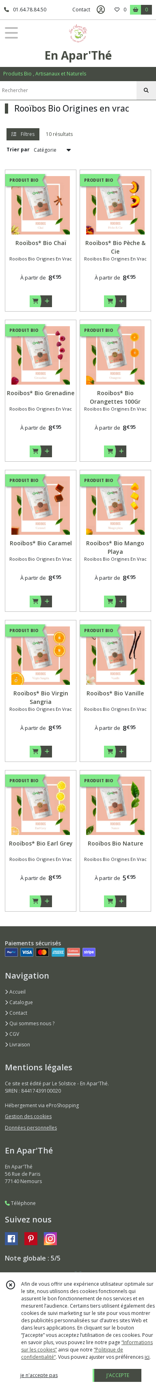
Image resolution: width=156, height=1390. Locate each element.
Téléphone (20, 1203)
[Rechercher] (146, 90)
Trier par (18, 149)
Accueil (15, 991)
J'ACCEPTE (117, 1375)
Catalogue (19, 1002)
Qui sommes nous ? (29, 1023)
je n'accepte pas (39, 1375)
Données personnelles (31, 1127)
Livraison (17, 1044)
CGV (12, 1034)
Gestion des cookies (28, 1116)
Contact (81, 9)
